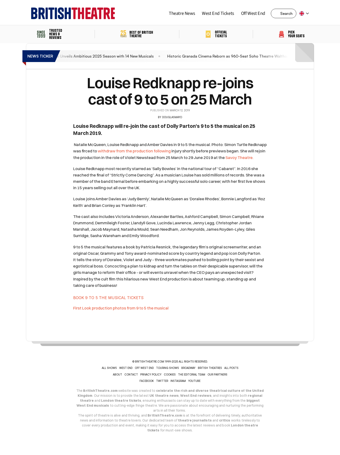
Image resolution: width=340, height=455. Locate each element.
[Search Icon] (285, 13)
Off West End (253, 13)
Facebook (147, 381)
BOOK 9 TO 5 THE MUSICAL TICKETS (108, 297)
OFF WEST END (144, 368)
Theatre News (182, 13)
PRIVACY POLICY (151, 374)
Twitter (162, 381)
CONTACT (131, 374)
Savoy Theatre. (239, 157)
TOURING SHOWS (167, 368)
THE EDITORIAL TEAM (191, 374)
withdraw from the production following (134, 150)
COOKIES (170, 374)
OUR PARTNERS (217, 374)
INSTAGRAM (178, 381)
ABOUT (117, 374)
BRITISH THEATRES (210, 368)
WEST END (125, 368)
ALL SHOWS (109, 368)
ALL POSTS (231, 368)
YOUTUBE (194, 381)
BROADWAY (188, 368)
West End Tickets (218, 13)
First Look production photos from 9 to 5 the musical (121, 307)
